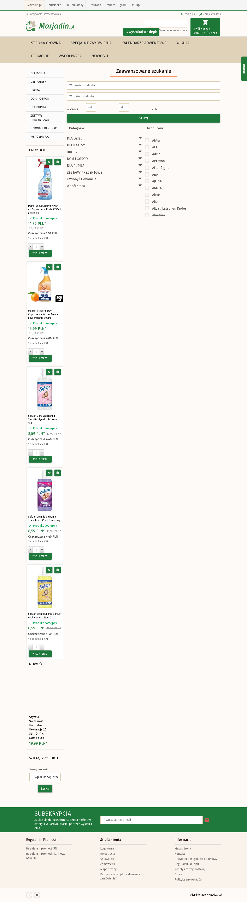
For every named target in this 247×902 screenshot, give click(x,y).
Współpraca (70, 56)
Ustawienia (107, 859)
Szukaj (45, 788)
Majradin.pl (34, 5)
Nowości (100, 56)
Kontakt (180, 853)
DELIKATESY (38, 82)
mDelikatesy (75, 5)
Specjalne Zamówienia (91, 43)
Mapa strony (108, 869)
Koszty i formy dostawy (190, 869)
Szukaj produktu (44, 758)
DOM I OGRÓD (39, 98)
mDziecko (54, 5)
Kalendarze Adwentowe (144, 43)
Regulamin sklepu (187, 864)
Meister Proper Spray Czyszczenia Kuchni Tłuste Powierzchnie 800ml (43, 314)
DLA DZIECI (37, 73)
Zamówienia (108, 864)
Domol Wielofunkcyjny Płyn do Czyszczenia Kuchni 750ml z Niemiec (44, 209)
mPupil (136, 5)
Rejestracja (107, 853)
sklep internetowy (200, 894)
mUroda (96, 5)
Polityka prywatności (188, 879)
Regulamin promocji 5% (41, 848)
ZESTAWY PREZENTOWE (39, 118)
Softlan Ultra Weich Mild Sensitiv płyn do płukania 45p (42, 419)
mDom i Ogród (116, 5)
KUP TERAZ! (40, 253)
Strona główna (46, 43)
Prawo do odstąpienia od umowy (196, 859)
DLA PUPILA (38, 107)
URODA (35, 90)
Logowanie (107, 848)
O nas (178, 874)
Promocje (40, 56)
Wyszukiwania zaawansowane (173, 30)
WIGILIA (182, 43)
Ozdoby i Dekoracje (44, 128)
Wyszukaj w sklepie (141, 32)
